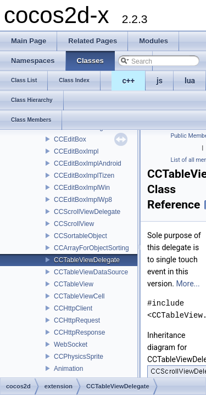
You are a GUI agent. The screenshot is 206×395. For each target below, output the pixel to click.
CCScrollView (74, 224)
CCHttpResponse (79, 332)
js (160, 80)
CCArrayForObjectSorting (91, 248)
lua (190, 80)
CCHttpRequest (77, 320)
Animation (68, 369)
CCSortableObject (80, 236)
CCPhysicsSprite (78, 356)
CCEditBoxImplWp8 (83, 200)
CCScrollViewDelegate (87, 212)
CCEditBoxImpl (76, 151)
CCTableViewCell (79, 296)
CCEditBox (70, 139)
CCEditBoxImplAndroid (87, 163)
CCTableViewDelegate (87, 260)
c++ (129, 80)
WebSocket (70, 344)
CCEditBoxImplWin (82, 187)
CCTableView (73, 284)
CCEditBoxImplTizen (84, 175)
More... (187, 283)
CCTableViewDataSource (91, 272)
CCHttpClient (73, 308)
